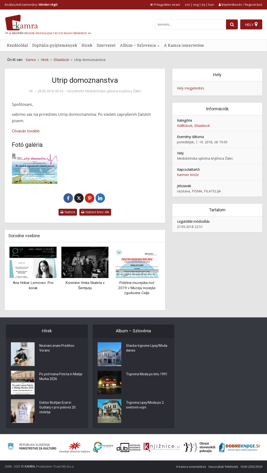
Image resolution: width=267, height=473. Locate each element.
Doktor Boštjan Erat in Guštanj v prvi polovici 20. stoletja (57, 407)
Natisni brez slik (95, 212)
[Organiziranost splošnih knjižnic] (75, 447)
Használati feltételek (223, 466)
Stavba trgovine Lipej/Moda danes (146, 348)
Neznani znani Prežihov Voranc (56, 348)
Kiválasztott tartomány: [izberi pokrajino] (31, 4)
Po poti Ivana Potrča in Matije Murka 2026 (60, 376)
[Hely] (251, 24)
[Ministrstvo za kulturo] (32, 447)
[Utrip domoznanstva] (34, 168)
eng (196, 4)
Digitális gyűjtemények (54, 45)
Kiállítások (184, 125)
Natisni (67, 212)
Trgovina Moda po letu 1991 (146, 374)
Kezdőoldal (17, 45)
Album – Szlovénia (138, 45)
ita (203, 4)
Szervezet (106, 45)
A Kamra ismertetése (184, 45)
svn (187, 4)
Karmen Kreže (188, 174)
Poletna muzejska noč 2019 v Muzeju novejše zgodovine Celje (137, 288)
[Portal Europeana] (103, 447)
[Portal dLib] (129, 447)
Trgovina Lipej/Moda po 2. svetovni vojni (145, 405)
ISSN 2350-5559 (251, 466)
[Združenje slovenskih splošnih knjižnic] (161, 447)
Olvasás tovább (26, 131)
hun (211, 4)
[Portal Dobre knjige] (239, 447)
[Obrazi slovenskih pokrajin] (199, 447)
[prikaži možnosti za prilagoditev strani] (165, 4)
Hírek (86, 45)
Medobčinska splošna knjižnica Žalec (113, 91)
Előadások (202, 125)
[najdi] (232, 24)
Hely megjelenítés (190, 88)
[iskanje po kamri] (190, 24)
